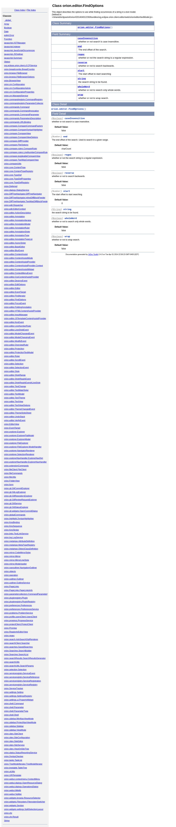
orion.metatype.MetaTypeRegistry (19, 545)
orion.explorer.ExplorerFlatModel (19, 435)
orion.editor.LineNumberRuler (17, 326)
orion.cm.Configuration (14, 84)
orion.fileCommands (13, 473)
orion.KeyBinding (12, 522)
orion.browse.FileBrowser (15, 73)
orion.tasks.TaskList (13, 760)
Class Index (19, 10)
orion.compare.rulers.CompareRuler (20, 148)
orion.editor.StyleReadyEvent (17, 379)
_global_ (8, 20)
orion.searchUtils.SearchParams (19, 666)
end (80, 46)
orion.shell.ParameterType (16, 711)
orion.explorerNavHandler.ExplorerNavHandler (25, 462)
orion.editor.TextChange (15, 386)
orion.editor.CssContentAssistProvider (21, 277)
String (6, 820)
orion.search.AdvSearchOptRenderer (21, 639)
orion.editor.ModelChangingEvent (19, 337)
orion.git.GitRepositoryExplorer (18, 496)
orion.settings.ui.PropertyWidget (18, 700)
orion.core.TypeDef (12, 175)
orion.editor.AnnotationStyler (17, 231)
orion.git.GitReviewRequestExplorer (20, 500)
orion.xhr (8, 813)
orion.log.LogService (13, 537)
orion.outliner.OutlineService (17, 583)
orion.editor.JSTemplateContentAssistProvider (25, 318)
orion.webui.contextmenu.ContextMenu (22, 779)
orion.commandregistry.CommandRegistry (23, 99)
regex (81, 54)
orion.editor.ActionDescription (17, 213)
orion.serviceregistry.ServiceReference (21, 677)
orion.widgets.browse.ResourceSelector (22, 798)
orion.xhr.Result (11, 817)
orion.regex (9, 635)
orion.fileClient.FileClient (15, 469)
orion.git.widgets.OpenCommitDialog (21, 511)
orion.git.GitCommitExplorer (16, 488)
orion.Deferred (10, 186)
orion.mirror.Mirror (12, 556)
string (82, 78)
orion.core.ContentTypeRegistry (18, 171)
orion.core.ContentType (15, 167)
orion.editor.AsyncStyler (15, 243)
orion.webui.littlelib (12, 790)
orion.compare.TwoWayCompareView (21, 160)
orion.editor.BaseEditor (14, 247)
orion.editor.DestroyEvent (15, 281)
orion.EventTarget (12, 428)
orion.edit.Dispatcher (13, 205)
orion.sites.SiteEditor (13, 741)
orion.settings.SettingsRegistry (18, 696)
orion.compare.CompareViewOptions (21, 137)
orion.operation (11, 575)
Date (6, 31)
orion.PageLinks (11, 586)
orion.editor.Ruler (12, 356)
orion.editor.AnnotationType (16, 235)
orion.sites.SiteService (14, 745)
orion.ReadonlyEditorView (16, 632)
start (81, 70)
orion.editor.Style (11, 371)
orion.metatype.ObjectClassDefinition (21, 549)
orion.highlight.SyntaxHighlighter (19, 518)
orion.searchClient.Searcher (17, 643)
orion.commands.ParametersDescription (22, 118)
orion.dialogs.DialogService (16, 190)
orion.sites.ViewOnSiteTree (16, 749)
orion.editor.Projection (14, 349)
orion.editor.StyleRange (15, 375)
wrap (80, 95)
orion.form (8, 484)
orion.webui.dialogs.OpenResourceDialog (23, 783)
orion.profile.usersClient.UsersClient (20, 617)
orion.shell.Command (14, 703)
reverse (82, 62)
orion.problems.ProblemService (18, 613)
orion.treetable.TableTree (15, 768)
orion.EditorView (11, 424)
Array (6, 24)
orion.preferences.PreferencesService (21, 609)
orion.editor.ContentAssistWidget (19, 269)
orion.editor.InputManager (16, 315)
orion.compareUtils (12, 164)
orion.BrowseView (12, 80)
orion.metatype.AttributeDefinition (19, 541)
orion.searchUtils (11, 662)
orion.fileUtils (10, 477)
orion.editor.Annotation (14, 216)
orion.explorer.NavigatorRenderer (19, 450)
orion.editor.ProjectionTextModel (19, 352)
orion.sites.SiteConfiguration (17, 737)
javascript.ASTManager (15, 43)
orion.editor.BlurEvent (14, 250)
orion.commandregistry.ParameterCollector (23, 103)
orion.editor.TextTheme (14, 398)
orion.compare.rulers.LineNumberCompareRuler (26, 152)
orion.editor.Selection (13, 364)
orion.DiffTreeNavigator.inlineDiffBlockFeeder (24, 197)
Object (7, 62)
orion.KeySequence (13, 526)
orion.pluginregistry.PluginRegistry (19, 601)
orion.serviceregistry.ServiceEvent (19, 673)
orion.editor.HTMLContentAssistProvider (22, 311)
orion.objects (10, 571)
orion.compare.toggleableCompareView (22, 156)
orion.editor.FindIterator (14, 296)
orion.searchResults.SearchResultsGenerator (25, 658)
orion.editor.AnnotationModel (17, 224)
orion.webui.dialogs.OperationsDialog (21, 786)
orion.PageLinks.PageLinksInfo (18, 590)
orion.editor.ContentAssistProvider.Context (23, 265)
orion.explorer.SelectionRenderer (19, 454)
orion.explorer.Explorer (14, 432)
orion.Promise (10, 628)
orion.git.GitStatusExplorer (16, 507)
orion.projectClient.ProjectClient (18, 624)
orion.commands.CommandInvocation (21, 111)
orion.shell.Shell (11, 715)
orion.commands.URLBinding (17, 122)
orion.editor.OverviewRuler (16, 345)
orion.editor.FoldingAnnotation (17, 307)
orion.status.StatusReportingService (20, 752)
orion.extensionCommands (16, 466)
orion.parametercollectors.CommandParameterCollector (29, 594)
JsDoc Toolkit (93, 254)
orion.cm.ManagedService (16, 96)
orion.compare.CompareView (17, 133)
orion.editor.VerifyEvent (14, 420)
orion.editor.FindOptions (15, 299)
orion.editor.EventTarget (15, 292)
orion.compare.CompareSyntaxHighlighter (23, 130)
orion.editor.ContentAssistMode (18, 258)
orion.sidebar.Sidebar (14, 726)
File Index (31, 10)
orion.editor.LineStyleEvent (16, 330)
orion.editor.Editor (12, 288)
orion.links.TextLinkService (16, 534)
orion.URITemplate (12, 775)
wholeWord (84, 86)
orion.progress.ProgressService (18, 620)
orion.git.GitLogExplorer (15, 492)
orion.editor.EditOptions (15, 284)
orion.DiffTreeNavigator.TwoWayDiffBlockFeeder (26, 201)
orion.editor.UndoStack (14, 416)
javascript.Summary (13, 58)
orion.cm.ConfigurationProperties (19, 92)
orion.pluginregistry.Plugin (16, 598)
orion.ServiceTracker (13, 688)
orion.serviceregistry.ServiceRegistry (20, 685)
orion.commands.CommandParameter (21, 114)
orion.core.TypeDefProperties (17, 179)
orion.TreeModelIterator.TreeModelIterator (23, 764)
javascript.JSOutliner (13, 54)
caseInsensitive (88, 38)
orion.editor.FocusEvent (15, 303)
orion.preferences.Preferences (18, 605)
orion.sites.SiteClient (13, 734)
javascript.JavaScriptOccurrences (19, 50)
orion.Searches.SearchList (16, 654)
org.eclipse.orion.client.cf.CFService (20, 65)
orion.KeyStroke (11, 530)
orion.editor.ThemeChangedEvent (19, 409)
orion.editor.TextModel (14, 394)
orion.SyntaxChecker (13, 756)
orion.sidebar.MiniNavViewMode (19, 719)
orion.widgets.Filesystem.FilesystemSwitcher (24, 802)
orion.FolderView (12, 481)
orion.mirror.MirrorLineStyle (16, 560)
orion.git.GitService (12, 503)
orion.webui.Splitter (13, 794)
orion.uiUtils (9, 771)
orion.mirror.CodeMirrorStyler (17, 552)
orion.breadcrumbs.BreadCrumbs (19, 69)
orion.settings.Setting (13, 692)
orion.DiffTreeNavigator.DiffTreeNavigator (23, 194)
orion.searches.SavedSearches (18, 647)
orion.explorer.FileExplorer (16, 443)
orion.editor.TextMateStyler (16, 390)
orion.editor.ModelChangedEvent (19, 333)
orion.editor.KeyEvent (14, 322)
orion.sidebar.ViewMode (15, 730)
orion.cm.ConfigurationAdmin (17, 88)
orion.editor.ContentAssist (16, 254)
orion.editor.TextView (13, 401)
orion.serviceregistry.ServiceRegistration (22, 681)
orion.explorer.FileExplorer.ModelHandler (22, 447)
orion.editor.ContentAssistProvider (19, 262)
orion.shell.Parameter (14, 707)
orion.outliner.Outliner (14, 579)
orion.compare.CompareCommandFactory (23, 126)
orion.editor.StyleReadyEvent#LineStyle (22, 382)
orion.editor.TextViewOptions (17, 405)
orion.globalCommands (14, 515)
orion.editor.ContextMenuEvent (18, 273)
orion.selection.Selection (15, 669)
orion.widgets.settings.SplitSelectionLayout (23, 809)
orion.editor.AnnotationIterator (17, 220)
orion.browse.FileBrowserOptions (19, 77)
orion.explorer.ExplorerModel (17, 439)
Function (8, 39)
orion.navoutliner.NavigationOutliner (20, 567)
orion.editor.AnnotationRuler (17, 228)
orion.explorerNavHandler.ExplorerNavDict (23, 458)
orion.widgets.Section (14, 805)
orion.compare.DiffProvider (16, 141)
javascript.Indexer (12, 46)
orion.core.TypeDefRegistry (16, 182)
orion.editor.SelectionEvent (16, 367)
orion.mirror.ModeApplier (15, 564)
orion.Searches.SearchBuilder (17, 651)
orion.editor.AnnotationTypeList (18, 239)
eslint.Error (9, 35)
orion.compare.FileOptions (16, 145)
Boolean (8, 28)
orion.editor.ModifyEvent (15, 341)
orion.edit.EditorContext (15, 209)
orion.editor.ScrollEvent (14, 360)
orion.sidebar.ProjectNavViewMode (20, 722)
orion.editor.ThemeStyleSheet (17, 413)
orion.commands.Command (16, 107)
